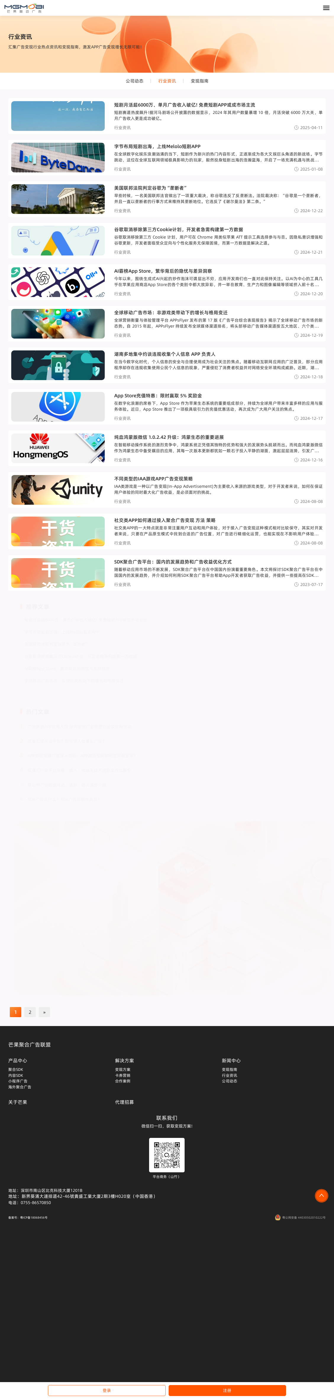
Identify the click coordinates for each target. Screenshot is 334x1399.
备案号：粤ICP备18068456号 (28, 1217)
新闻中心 (231, 1060)
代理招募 (124, 1102)
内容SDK (15, 1075)
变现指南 (200, 81)
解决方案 (124, 1060)
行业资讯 (167, 81)
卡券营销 (122, 1075)
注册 (227, 1390)
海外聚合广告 (19, 1087)
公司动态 (134, 81)
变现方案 (122, 1069)
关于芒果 (17, 1102)
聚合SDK (15, 1069)
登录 (107, 1390)
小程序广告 (18, 1081)
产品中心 (17, 1060)
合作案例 (122, 1081)
